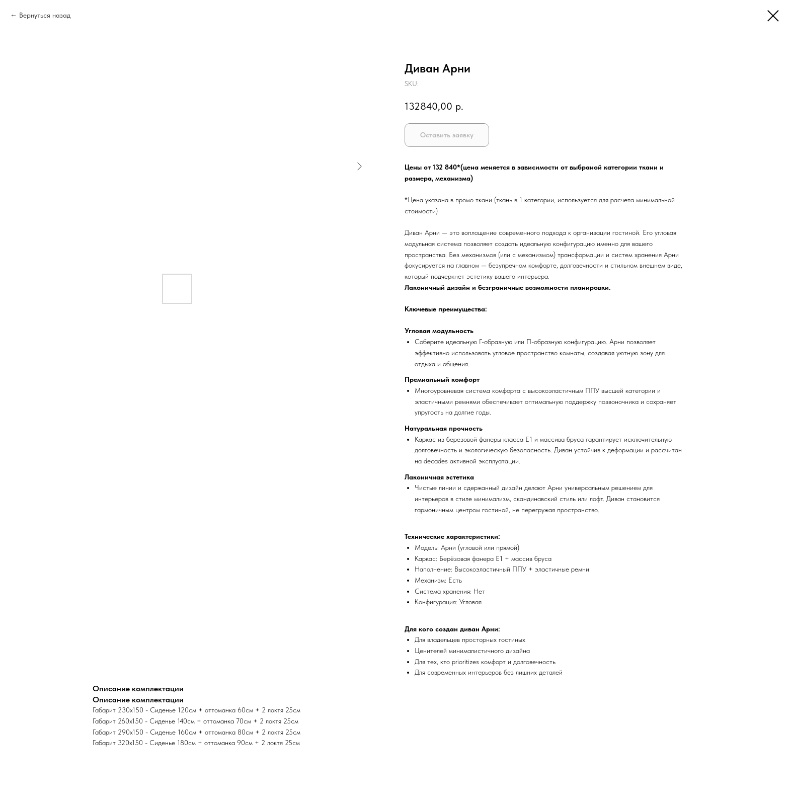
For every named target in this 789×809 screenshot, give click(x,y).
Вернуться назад (44, 15)
